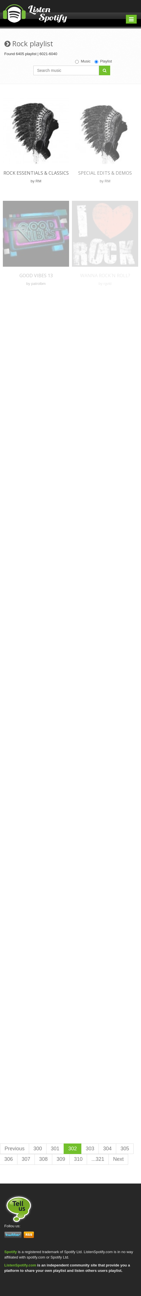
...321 (97, 1159)
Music (82, 61)
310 (78, 1159)
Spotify (10, 1252)
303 (90, 1148)
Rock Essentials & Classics (36, 173)
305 (124, 1148)
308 (43, 1159)
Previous (15, 1148)
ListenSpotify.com (20, 1265)
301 (55, 1148)
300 (37, 1148)
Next (118, 1159)
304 (107, 1148)
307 (26, 1159)
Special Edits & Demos (105, 173)
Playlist (103, 61)
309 (61, 1159)
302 (72, 1148)
